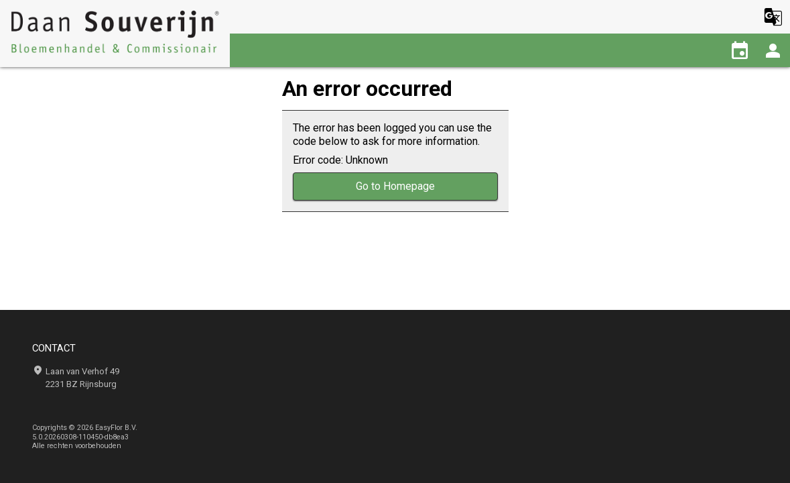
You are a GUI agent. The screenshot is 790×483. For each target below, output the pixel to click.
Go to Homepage (395, 186)
